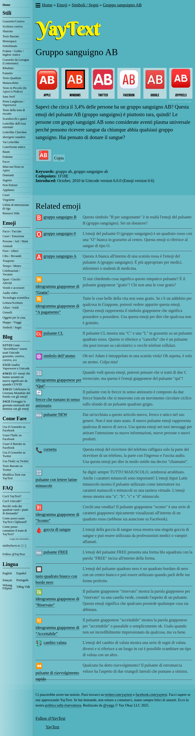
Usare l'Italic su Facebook (12, 437)
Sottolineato (10, 46)
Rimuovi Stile (11, 213)
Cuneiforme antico (14, 147)
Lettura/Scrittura (13, 303)
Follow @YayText (14, 554)
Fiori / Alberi (11, 251)
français (7, 580)
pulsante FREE (55, 552)
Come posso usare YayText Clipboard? (15, 520)
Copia (59, 158)
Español (21, 573)
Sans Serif (9, 96)
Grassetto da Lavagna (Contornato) (16, 61)
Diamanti (8, 175)
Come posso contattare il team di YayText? (15, 530)
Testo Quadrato (12, 78)
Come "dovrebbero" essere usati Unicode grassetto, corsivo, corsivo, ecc (15, 352)
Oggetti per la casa (14, 317)
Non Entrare (10, 185)
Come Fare (15, 418)
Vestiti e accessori (13, 288)
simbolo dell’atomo (59, 356)
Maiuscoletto (11, 83)
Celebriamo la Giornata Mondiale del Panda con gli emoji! (16, 392)
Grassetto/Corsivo (14, 21)
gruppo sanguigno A (59, 256)
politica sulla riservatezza (63, 705)
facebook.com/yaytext (151, 695)
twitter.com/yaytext (118, 695)
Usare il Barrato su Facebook (14, 445)
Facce (6, 161)
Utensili (7, 312)
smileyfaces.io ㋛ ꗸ (14, 545)
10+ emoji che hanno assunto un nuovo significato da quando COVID (16, 379)
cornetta (50, 449)
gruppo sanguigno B (59, 217)
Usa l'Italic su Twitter (16, 461)
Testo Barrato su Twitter (12, 467)
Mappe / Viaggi (12, 322)
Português (23, 580)
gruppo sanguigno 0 (59, 233)
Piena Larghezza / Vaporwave (13, 103)
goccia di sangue (57, 529)
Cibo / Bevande (12, 256)
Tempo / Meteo (12, 266)
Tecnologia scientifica (16, 297)
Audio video (10, 293)
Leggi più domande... (19, 538)
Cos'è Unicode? (12, 501)
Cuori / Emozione (13, 236)
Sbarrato (8, 31)
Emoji (9, 223)
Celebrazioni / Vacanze (11, 272)
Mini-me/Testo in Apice (13, 168)
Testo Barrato (11, 36)
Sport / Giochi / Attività (12, 281)
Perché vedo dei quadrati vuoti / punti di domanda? (15, 509)
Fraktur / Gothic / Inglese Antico (13, 52)
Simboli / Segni (12, 327)
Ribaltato (8, 68)
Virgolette (9, 200)
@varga (108, 705)
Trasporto (8, 261)
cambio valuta (54, 642)
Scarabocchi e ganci (15, 119)
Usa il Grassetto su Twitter (14, 454)
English (7, 573)
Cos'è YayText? (12, 496)
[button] (38, 6)
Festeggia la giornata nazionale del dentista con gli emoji (16, 405)
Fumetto (8, 73)
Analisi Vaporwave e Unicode (16, 366)
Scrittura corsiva (13, 26)
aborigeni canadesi (14, 137)
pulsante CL (53, 333)
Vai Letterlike (11, 142)
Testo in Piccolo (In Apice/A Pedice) (14, 89)
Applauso (8, 190)
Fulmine (8, 157)
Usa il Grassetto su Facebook (14, 428)
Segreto (7, 180)
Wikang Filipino (7, 586)
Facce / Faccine (12, 231)
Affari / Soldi (11, 307)
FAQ (8, 488)
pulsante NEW (55, 414)
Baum (6, 152)
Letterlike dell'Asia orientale (14, 125)
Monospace (10, 41)
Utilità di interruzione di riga (16, 206)
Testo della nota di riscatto (14, 111)
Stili (7, 13)
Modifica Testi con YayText (14, 476)
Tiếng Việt (23, 587)
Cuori (6, 195)
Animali (7, 246)
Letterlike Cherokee (15, 132)
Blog (7, 337)
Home (6, 5)
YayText (52, 727)
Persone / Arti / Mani (15, 241)
